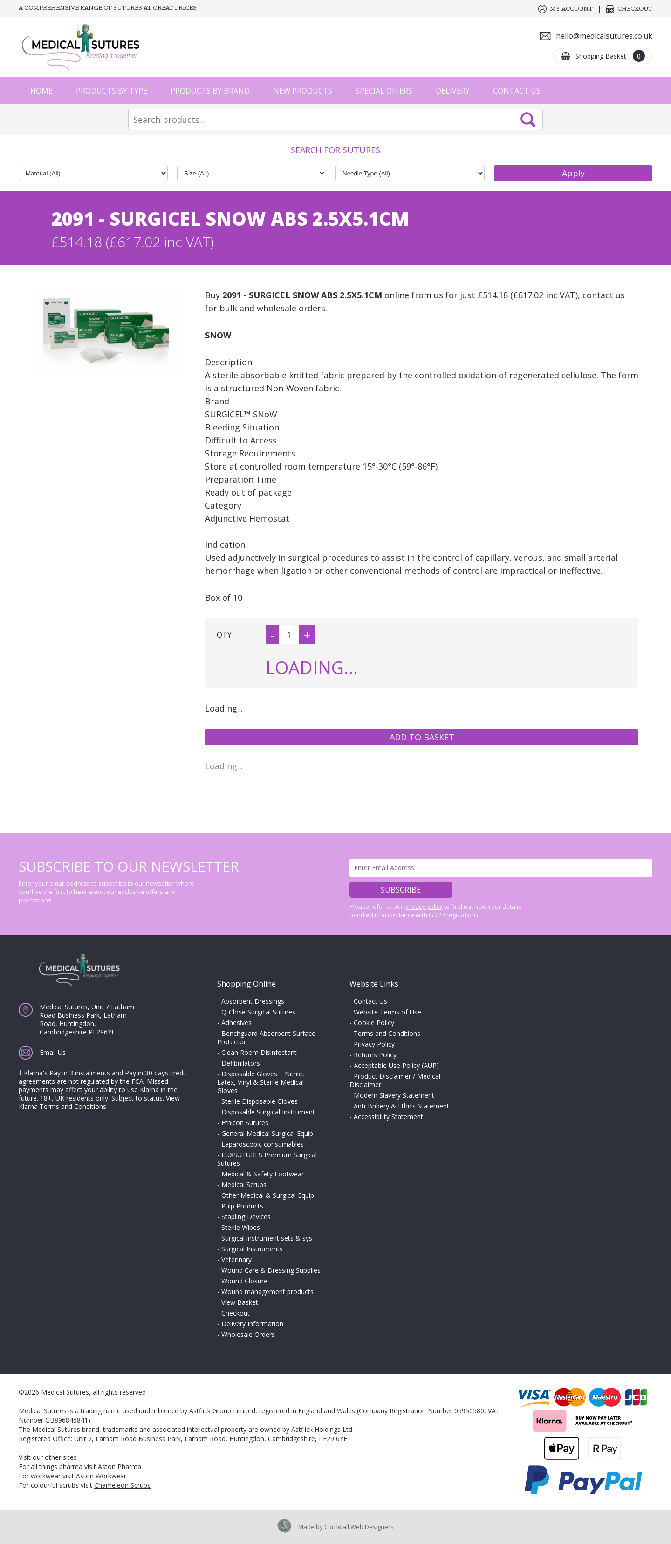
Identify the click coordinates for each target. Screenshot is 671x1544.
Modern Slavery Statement (394, 1095)
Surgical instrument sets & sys (266, 1238)
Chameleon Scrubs (122, 1485)
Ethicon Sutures (244, 1122)
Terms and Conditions (387, 1033)
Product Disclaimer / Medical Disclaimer (394, 1080)
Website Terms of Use (387, 1011)
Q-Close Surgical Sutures (258, 1011)
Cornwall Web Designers (359, 1527)
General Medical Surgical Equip (267, 1133)
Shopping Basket (610, 56)
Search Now (528, 119)
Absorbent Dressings (252, 1001)
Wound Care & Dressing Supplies (271, 1270)
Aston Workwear (101, 1475)
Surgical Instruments (252, 1248)
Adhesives (236, 1022)
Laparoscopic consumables (262, 1144)
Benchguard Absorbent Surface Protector (266, 1037)
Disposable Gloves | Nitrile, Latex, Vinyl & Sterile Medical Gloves (260, 1082)
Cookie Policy (374, 1022)
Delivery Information (252, 1323)
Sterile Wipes (240, 1227)
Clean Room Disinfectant (259, 1052)
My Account (571, 9)
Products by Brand (210, 91)
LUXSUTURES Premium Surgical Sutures (267, 1159)
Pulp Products (242, 1206)
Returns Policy (375, 1054)
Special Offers (384, 91)
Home (41, 91)
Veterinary (236, 1259)
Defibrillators (240, 1063)
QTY (224, 635)
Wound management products (267, 1291)
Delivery (453, 91)
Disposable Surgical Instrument (268, 1112)
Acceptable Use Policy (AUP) (396, 1065)
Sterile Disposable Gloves (259, 1101)
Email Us (53, 1052)
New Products (302, 91)
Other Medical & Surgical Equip (267, 1195)
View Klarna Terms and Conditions (99, 1102)
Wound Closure (244, 1280)
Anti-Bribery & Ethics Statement (401, 1105)
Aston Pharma (119, 1466)
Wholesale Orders (248, 1334)
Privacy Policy (374, 1044)
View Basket (239, 1302)
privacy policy (423, 906)
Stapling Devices (246, 1216)
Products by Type (111, 91)
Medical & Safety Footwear (262, 1173)
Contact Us (517, 91)
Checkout (634, 9)
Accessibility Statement (388, 1116)
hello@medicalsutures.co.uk (604, 36)
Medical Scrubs (244, 1184)
